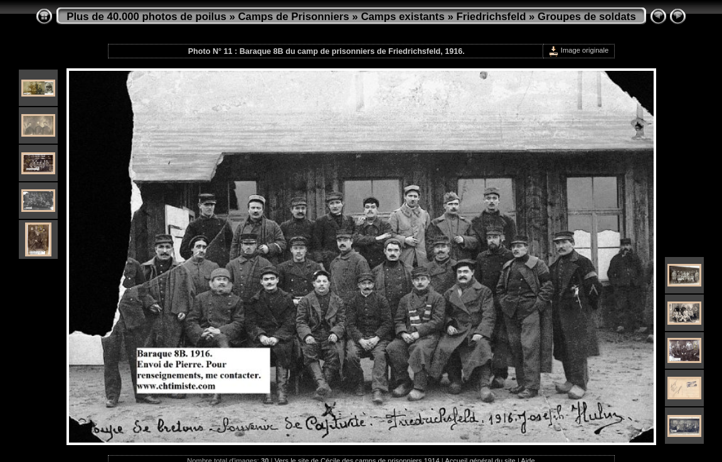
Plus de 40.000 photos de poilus (146, 17)
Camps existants (402, 17)
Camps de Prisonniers (293, 17)
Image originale (578, 50)
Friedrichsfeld (491, 17)
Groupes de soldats (587, 17)
